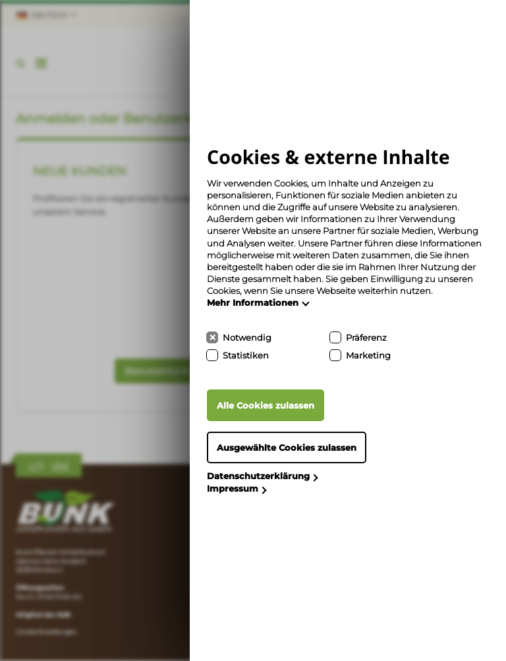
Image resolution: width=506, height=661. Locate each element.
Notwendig (247, 337)
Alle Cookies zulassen (265, 405)
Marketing (368, 355)
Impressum (232, 488)
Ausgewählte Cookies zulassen (286, 447)
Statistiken (246, 355)
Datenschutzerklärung (258, 476)
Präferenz (366, 337)
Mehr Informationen (252, 302)
